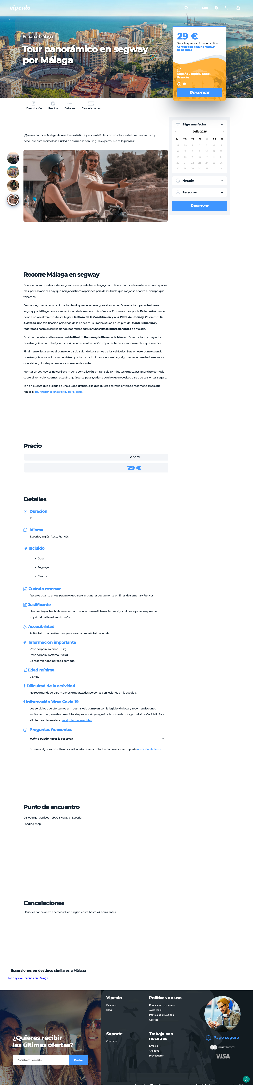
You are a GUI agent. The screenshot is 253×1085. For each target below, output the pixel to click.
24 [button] (206, 162)
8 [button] (192, 151)
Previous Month (175, 131)
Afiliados (154, 1050)
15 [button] (192, 157)
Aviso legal (155, 1010)
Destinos (111, 1005)
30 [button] (185, 145)
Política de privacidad (161, 1014)
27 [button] (178, 168)
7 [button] (185, 151)
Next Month (224, 131)
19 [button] (221, 157)
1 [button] (192, 145)
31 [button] (207, 168)
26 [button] (221, 162)
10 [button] (207, 151)
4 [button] (214, 145)
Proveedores (156, 1055)
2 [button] (199, 145)
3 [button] (206, 145)
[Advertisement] (95, 124)
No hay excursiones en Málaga (28, 978)
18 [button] (214, 157)
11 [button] (214, 151)
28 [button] (185, 168)
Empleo (153, 1045)
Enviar (78, 1060)
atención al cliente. (149, 749)
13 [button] (178, 157)
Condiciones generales (162, 1005)
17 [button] (207, 157)
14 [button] (185, 157)
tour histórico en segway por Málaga (58, 391)
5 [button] (221, 145)
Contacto (111, 1041)
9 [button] (199, 151)
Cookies (153, 1019)
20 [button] (177, 162)
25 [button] (214, 162)
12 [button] (221, 151)
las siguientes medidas (77, 720)
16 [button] (199, 157)
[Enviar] (41, 1060)
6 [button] (178, 151)
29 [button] (177, 145)
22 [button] (192, 162)
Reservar (199, 92)
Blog (109, 1010)
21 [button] (185, 162)
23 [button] (199, 162)
